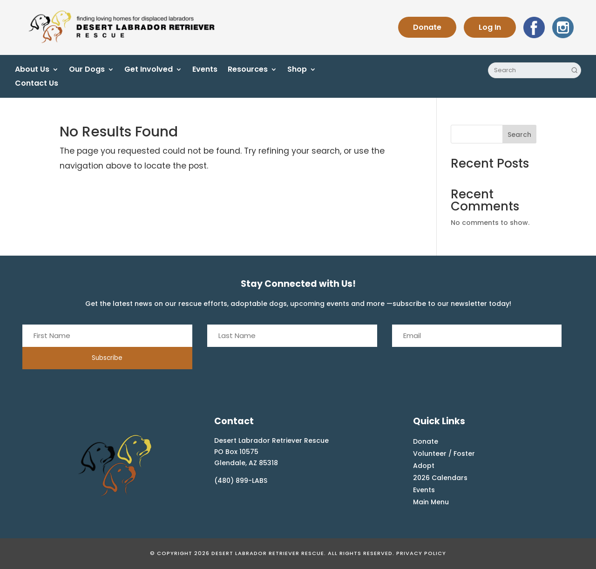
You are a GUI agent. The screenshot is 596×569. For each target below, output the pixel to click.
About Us (32, 70)
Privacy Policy (421, 553)
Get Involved (148, 70)
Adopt (423, 465)
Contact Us (36, 84)
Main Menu (431, 502)
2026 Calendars (440, 477)
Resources (248, 70)
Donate (427, 27)
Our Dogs (87, 70)
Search (519, 134)
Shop (297, 70)
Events (204, 70)
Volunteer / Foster (444, 453)
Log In (490, 27)
